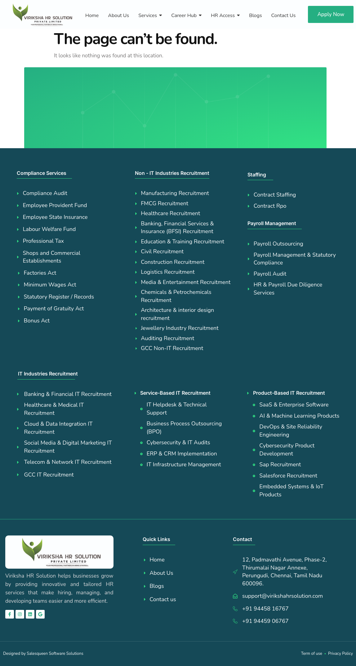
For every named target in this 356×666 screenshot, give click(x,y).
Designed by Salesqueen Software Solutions (43, 653)
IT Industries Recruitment (48, 374)
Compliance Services (41, 173)
